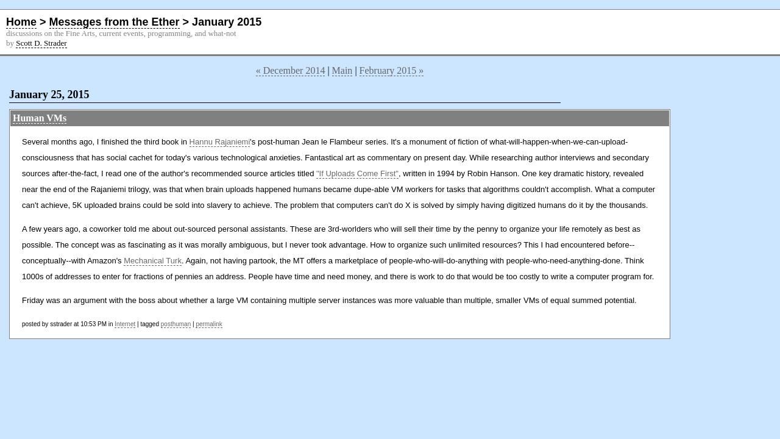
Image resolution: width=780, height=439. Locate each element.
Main (342, 70)
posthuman (176, 324)
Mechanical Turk (153, 260)
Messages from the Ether (114, 22)
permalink (209, 324)
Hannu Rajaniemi (220, 141)
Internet (125, 324)
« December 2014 (290, 70)
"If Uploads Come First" (357, 173)
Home (21, 22)
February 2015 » (392, 70)
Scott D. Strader (41, 43)
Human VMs (39, 118)
